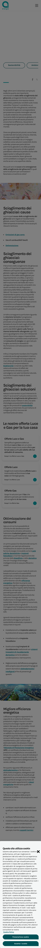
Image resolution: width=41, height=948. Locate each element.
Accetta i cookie (20, 945)
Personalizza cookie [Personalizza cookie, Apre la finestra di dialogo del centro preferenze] (20, 938)
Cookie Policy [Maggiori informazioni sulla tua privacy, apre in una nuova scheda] (8, 934)
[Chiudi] (38, 853)
